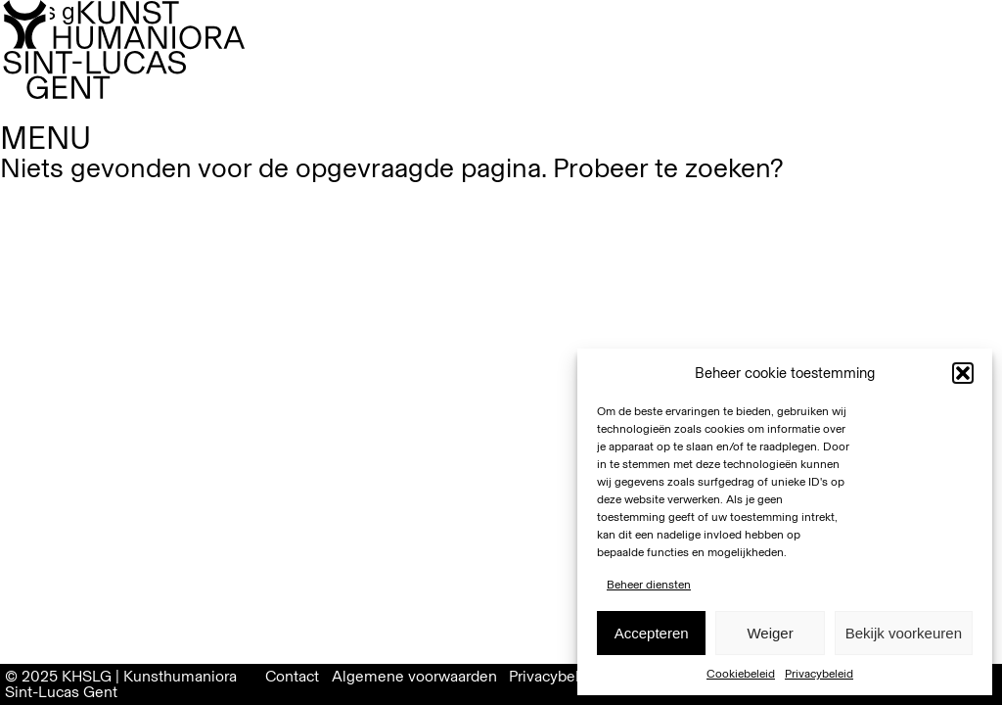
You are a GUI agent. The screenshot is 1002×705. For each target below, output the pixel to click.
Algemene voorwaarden (414, 676)
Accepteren (652, 633)
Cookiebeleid (740, 674)
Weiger (770, 633)
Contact (292, 676)
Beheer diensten (649, 584)
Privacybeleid (819, 674)
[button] (963, 373)
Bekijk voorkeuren (903, 633)
